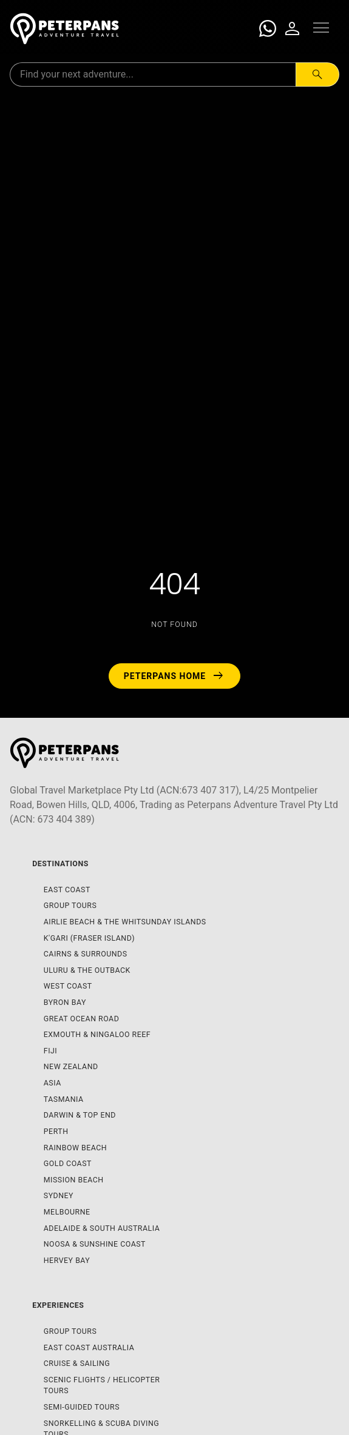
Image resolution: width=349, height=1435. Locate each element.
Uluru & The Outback (87, 970)
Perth (56, 1131)
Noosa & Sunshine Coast (95, 1243)
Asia (52, 1082)
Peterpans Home (175, 676)
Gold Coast (68, 1163)
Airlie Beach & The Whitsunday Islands (125, 921)
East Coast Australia (89, 1347)
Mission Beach (74, 1179)
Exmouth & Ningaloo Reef (97, 1034)
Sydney (58, 1195)
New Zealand (71, 1066)
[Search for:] (153, 74)
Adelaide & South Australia (102, 1228)
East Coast (67, 889)
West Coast (68, 985)
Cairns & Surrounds (85, 953)
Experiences (58, 1305)
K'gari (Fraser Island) (89, 938)
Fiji (50, 1050)
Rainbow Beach (75, 1147)
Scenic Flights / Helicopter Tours (102, 1385)
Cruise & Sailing (77, 1363)
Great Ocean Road (82, 1018)
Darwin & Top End (80, 1114)
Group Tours (70, 905)
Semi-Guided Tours (82, 1406)
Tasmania (64, 1099)
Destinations (60, 863)
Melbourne (67, 1211)
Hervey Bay (67, 1260)
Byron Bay (65, 1002)
